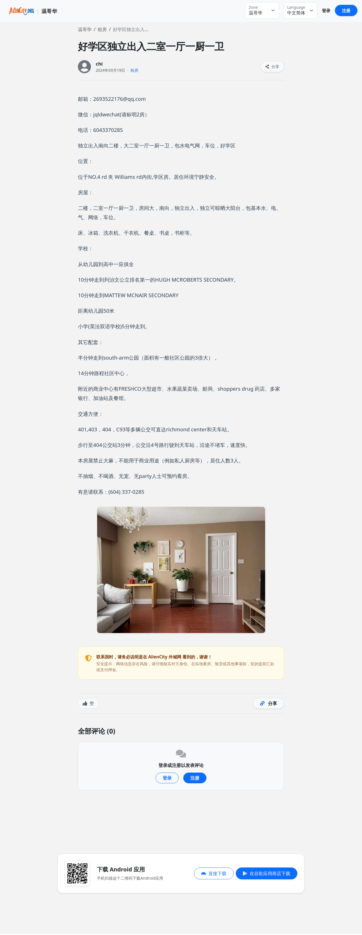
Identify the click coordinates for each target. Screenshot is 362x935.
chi (99, 64)
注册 (346, 10)
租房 (102, 29)
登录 (326, 10)
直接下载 (213, 873)
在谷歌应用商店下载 (266, 873)
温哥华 (84, 29)
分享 (272, 66)
